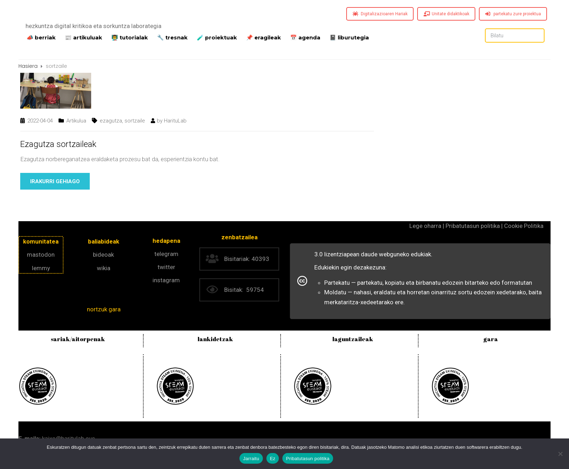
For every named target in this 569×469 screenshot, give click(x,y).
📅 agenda (305, 37)
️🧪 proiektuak (217, 37)
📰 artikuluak (83, 37)
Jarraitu (251, 458)
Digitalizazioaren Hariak (380, 13)
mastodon (41, 254)
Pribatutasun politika (307, 458)
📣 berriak (41, 37)
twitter (166, 267)
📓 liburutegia (349, 37)
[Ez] (560, 453)
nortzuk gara (104, 309)
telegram (166, 253)
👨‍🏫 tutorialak (129, 37)
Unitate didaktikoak (446, 13)
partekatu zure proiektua (513, 13)
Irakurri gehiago (55, 181)
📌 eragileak (263, 37)
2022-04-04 (40, 121)
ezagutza (111, 121)
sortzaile (135, 121)
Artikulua (76, 121)
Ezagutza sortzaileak (58, 144)
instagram (166, 280)
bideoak (103, 254)
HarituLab (175, 121)
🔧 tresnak (172, 37)
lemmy (41, 268)
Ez (273, 458)
